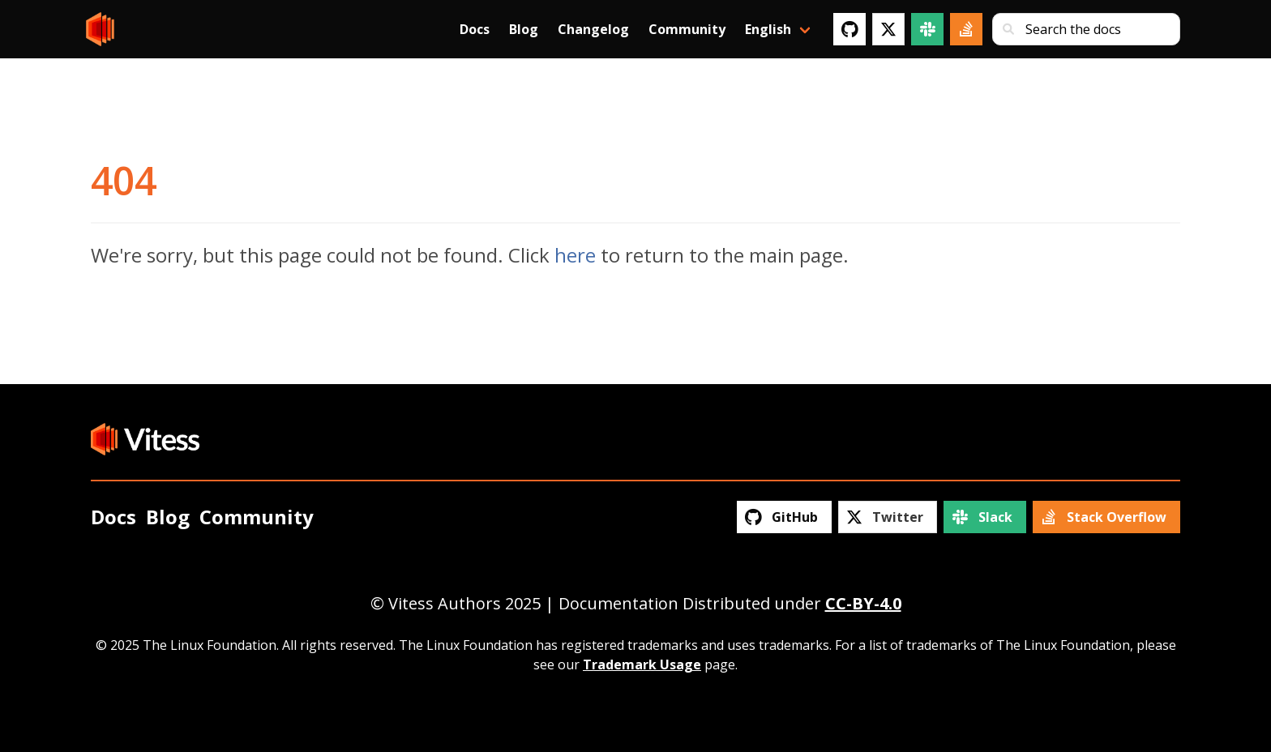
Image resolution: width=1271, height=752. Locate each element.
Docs (475, 29)
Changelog (593, 29)
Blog (523, 29)
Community (686, 29)
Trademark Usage (642, 664)
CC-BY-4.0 (863, 603)
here (575, 254)
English (768, 29)
